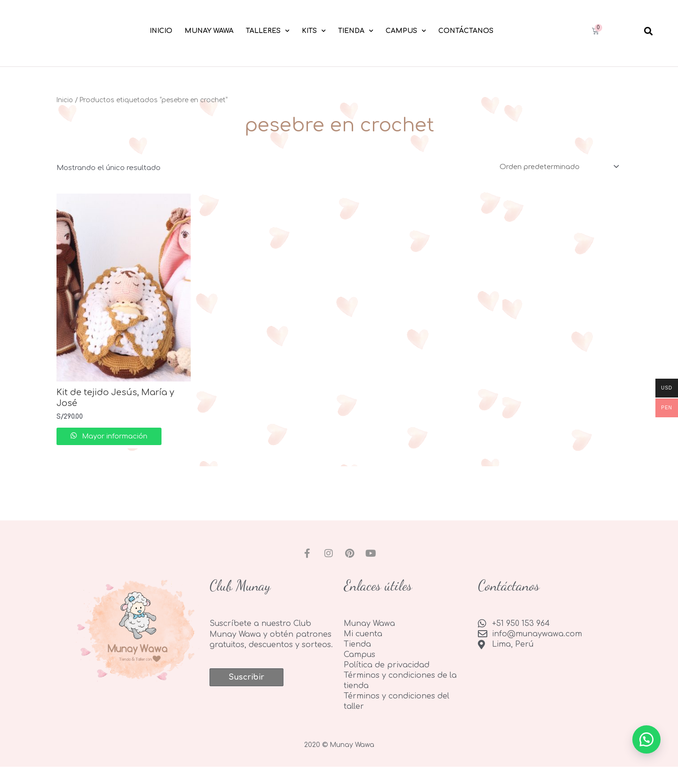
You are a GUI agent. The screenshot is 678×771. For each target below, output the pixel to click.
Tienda (355, 31)
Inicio (161, 30)
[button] (648, 31)
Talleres (268, 31)
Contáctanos (465, 30)
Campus (406, 31)
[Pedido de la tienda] (557, 167)
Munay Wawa (209, 30)
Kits (314, 31)
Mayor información (119, 438)
